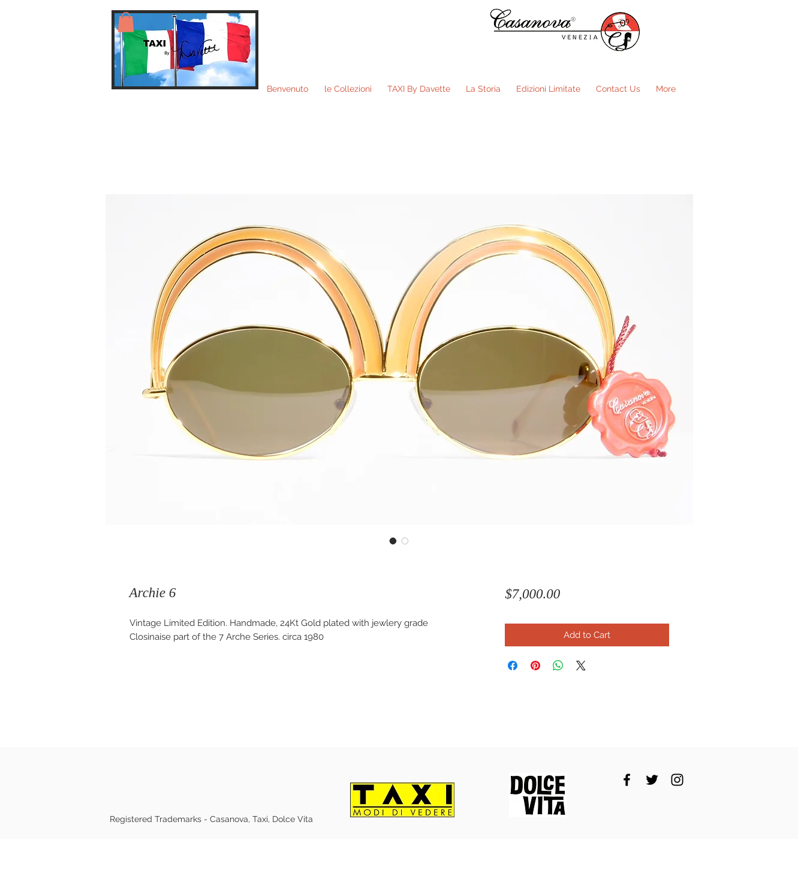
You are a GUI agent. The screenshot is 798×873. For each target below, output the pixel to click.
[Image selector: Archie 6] (393, 541)
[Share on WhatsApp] (558, 665)
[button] (126, 22)
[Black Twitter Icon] (652, 780)
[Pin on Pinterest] (535, 665)
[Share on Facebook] (512, 665)
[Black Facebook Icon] (627, 780)
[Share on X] (581, 665)
